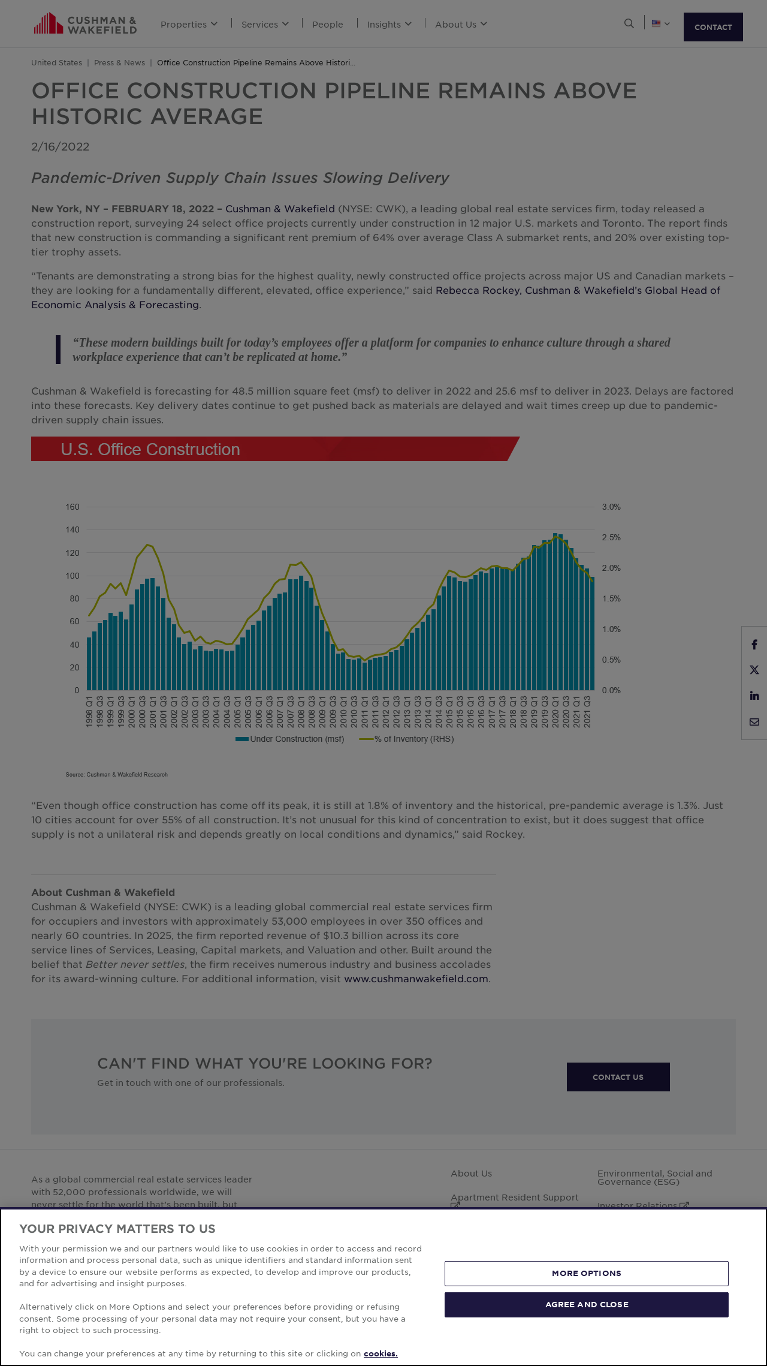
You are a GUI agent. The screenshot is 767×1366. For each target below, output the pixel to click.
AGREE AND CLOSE (587, 1304)
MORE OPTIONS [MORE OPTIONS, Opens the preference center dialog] (586, 1273)
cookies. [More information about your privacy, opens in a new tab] (381, 1353)
